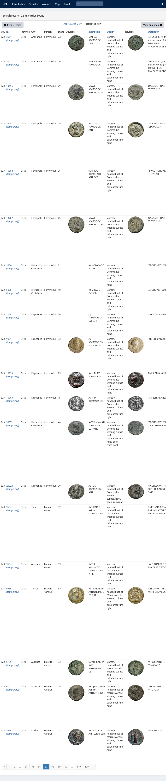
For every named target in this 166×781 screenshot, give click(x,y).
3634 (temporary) (12, 565)
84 (26, 766)
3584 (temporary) (12, 508)
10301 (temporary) (12, 316)
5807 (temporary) (12, 424)
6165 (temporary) (12, 688)
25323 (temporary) (12, 487)
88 (52, 766)
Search (33, 4)
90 (66, 766)
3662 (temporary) (12, 63)
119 (79, 766)
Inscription (94, 31)
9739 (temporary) (12, 590)
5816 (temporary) (12, 732)
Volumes (46, 4)
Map (57, 4)
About (68, 4)
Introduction (18, 4)
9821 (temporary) (12, 340)
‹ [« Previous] (4, 766)
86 (39, 766)
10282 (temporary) (12, 219)
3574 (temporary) (12, 125)
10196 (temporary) (12, 87)
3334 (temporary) (12, 267)
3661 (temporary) (12, 38)
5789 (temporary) (12, 663)
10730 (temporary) (12, 375)
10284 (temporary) (12, 172)
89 (59, 766)
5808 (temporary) (12, 291)
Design (110, 31)
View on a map (152, 24)
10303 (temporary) (12, 399)
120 (87, 766)
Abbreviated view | (73, 23)
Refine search (12, 24)
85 (32, 766)
